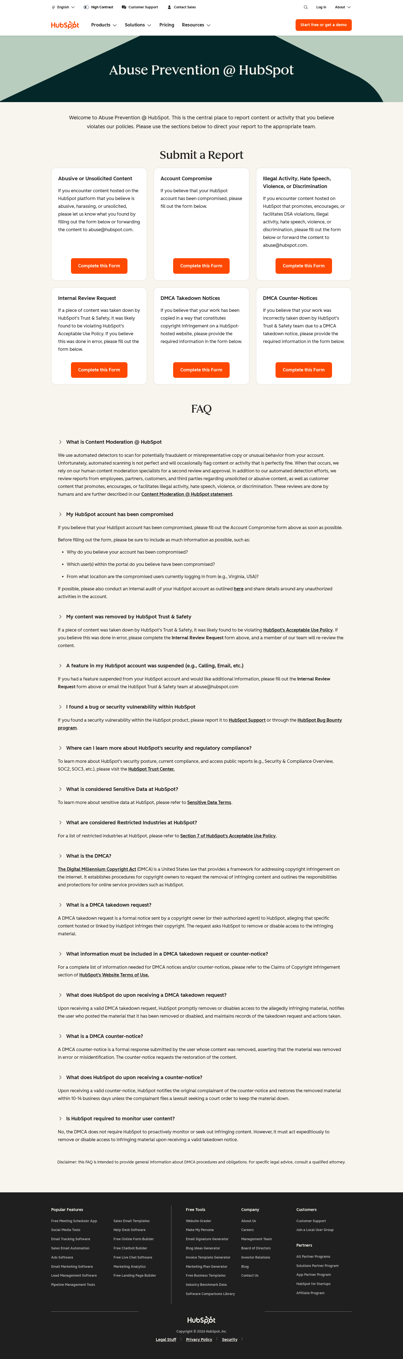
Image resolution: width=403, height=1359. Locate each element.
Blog (245, 1267)
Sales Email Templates (132, 1221)
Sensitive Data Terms (209, 802)
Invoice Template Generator (208, 1257)
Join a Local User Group (315, 1230)
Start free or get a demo (324, 25)
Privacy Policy (199, 1339)
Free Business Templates (206, 1275)
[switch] (98, 7)
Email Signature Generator (207, 1239)
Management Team (256, 1239)
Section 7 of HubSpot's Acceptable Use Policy (228, 835)
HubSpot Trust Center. (151, 769)
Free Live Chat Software (133, 1257)
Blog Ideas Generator (203, 1248)
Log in (321, 7)
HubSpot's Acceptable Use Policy (298, 630)
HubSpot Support (247, 720)
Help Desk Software (130, 1230)
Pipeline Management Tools (73, 1285)
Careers (247, 1230)
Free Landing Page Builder (135, 1275)
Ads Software (62, 1257)
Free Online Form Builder (134, 1239)
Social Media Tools (65, 1230)
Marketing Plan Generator (206, 1267)
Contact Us (250, 1275)
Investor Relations (255, 1257)
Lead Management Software (74, 1275)
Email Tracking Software (70, 1239)
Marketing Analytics (130, 1267)
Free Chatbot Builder (130, 1248)
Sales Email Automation (70, 1248)
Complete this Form (102, 265)
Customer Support (140, 7)
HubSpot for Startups (313, 1284)
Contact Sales (181, 7)
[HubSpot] (65, 25)
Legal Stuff (166, 1339)
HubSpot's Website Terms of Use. (114, 975)
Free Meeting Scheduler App (74, 1221)
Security (229, 1339)
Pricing (166, 25)
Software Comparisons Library (210, 1294)
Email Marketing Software (72, 1267)
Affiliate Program (310, 1293)
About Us (248, 1221)
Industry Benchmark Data (206, 1285)
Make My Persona (200, 1230)
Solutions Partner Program (317, 1266)
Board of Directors (256, 1248)
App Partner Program (313, 1275)
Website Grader (198, 1221)
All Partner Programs (313, 1257)
